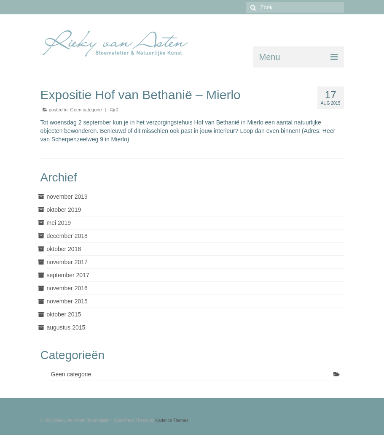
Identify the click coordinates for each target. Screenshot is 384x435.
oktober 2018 (64, 249)
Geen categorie (86, 109)
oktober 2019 (64, 209)
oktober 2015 (64, 314)
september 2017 (68, 275)
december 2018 (67, 235)
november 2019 (67, 196)
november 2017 (67, 262)
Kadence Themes (172, 420)
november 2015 (67, 301)
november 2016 (67, 288)
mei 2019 (59, 222)
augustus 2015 (66, 327)
